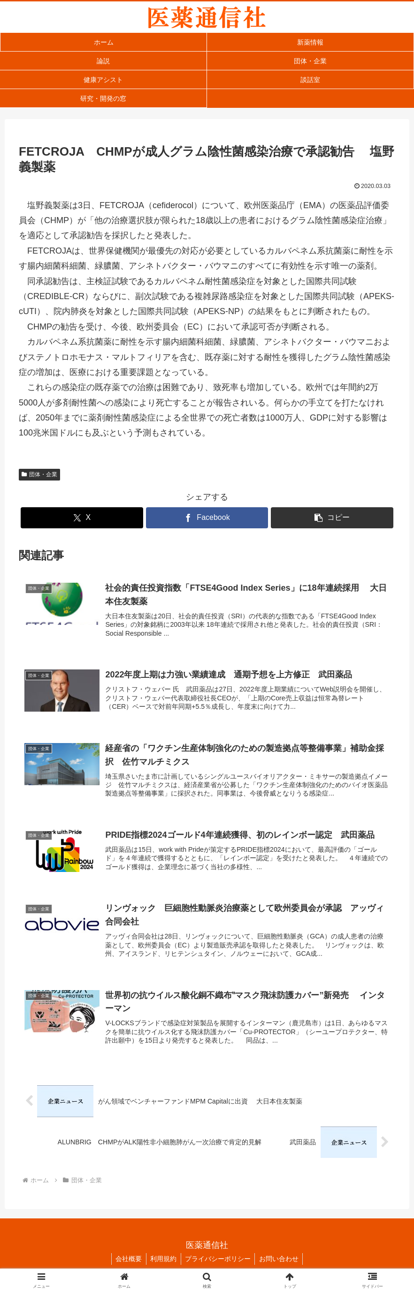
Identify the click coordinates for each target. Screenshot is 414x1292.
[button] (332, 517)
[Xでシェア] (82, 517)
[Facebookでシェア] (207, 517)
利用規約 (163, 1263)
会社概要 (127, 1263)
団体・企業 (39, 474)
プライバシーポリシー (219, 1263)
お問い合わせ (281, 1263)
